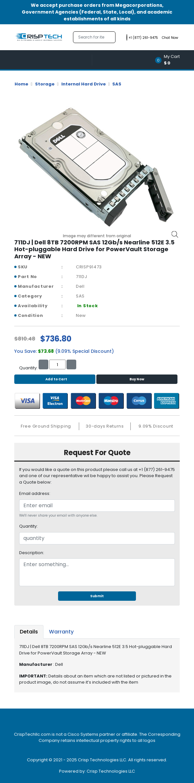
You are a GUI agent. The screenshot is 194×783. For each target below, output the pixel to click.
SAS (116, 84)
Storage (45, 84)
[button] (169, 59)
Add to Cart (54, 379)
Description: (31, 553)
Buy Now (136, 379)
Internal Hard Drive (83, 84)
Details (29, 631)
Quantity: (28, 526)
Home (21, 84)
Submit (97, 596)
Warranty (61, 631)
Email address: (34, 493)
